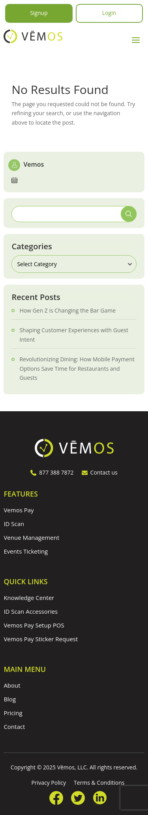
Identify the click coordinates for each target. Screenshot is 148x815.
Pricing (13, 713)
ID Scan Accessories (31, 611)
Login (109, 13)
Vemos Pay (19, 510)
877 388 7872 (51, 472)
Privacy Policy (49, 782)
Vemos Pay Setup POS (34, 625)
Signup (39, 13)
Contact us (100, 472)
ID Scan (14, 524)
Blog (10, 699)
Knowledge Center (29, 598)
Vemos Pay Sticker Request (41, 639)
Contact (14, 726)
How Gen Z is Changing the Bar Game (67, 310)
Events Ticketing (26, 551)
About (12, 685)
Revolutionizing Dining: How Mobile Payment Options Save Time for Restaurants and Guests (76, 368)
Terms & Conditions (99, 782)
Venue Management (31, 537)
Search (129, 214)
